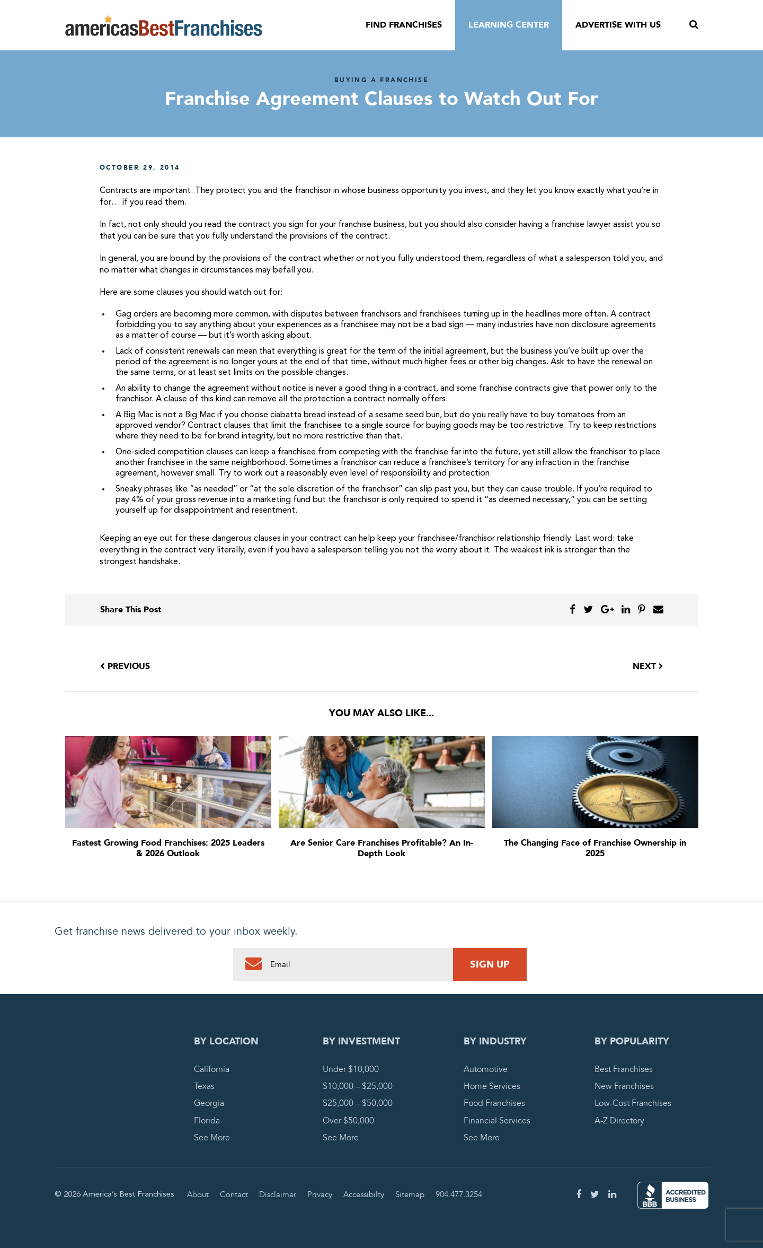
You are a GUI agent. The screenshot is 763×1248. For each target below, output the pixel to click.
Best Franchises (624, 1069)
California (211, 1069)
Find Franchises (404, 25)
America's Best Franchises (163, 25)
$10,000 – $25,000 (358, 1086)
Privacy (319, 1194)
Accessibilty (363, 1194)
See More (212, 1138)
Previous (125, 666)
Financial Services (497, 1121)
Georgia (209, 1103)
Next (648, 666)
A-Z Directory (619, 1121)
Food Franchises (494, 1103)
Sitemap (409, 1194)
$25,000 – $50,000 (358, 1103)
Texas (204, 1086)
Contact (234, 1194)
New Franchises (624, 1086)
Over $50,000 (348, 1121)
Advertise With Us (618, 25)
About (198, 1194)
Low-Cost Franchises (633, 1103)
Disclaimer (277, 1194)
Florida (207, 1121)
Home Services (492, 1086)
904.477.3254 (459, 1194)
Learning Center (508, 25)
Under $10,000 (351, 1069)
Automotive (486, 1069)
